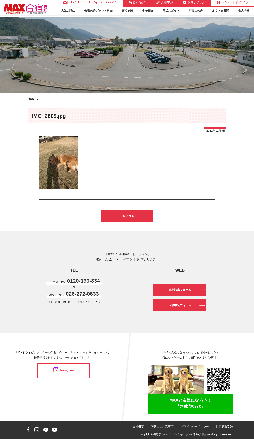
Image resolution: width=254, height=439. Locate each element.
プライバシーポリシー (195, 426)
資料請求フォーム (180, 289)
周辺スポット (171, 10)
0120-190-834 (76, 2)
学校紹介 (147, 10)
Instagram (63, 370)
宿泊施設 (127, 10)
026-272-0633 (107, 2)
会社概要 (138, 426)
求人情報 (243, 10)
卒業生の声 (196, 10)
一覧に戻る (127, 216)
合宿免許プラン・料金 (98, 10)
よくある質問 (220, 10)
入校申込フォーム (180, 305)
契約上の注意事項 (162, 426)
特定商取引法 (224, 426)
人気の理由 (68, 10)
